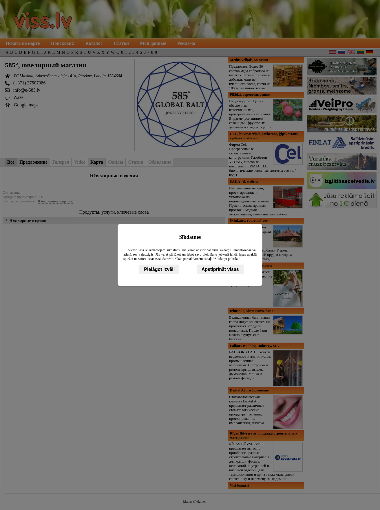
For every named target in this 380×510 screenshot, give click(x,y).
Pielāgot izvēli (159, 269)
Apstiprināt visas (220, 269)
